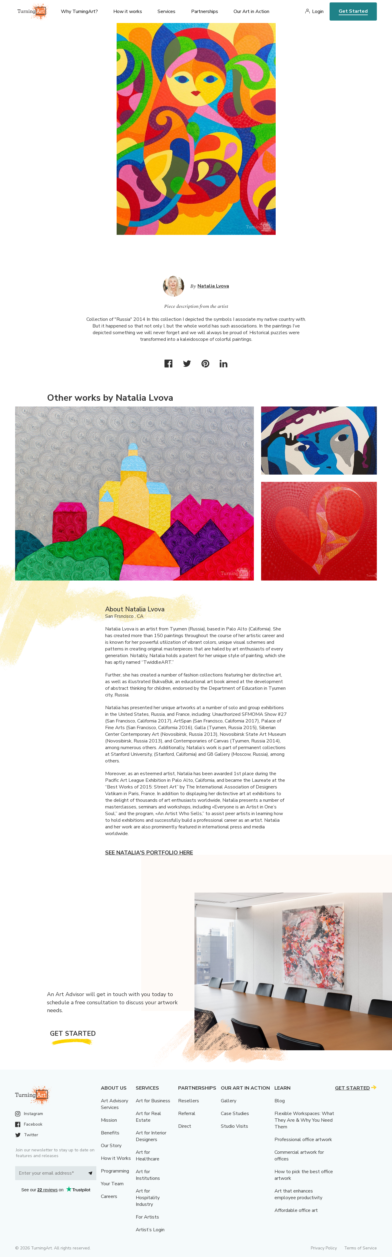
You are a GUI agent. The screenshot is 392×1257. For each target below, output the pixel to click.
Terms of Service (360, 1248)
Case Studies (235, 1113)
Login (318, 11)
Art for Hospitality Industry (148, 1198)
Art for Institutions (148, 1175)
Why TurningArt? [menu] (79, 11)
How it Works (116, 1158)
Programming (115, 1171)
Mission (109, 1120)
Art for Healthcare (147, 1155)
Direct (184, 1126)
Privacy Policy (324, 1248)
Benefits (110, 1133)
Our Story (111, 1145)
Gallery (228, 1100)
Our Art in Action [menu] (251, 11)
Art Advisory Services (114, 1104)
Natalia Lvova (213, 286)
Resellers (188, 1100)
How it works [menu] (127, 11)
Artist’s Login (150, 1229)
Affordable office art (296, 1210)
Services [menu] (166, 11)
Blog (279, 1100)
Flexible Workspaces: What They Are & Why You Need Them (304, 1120)
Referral (186, 1113)
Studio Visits (234, 1126)
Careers (109, 1196)
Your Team (112, 1183)
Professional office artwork (303, 1139)
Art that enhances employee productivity (298, 1194)
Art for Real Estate (148, 1117)
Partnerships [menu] (204, 11)
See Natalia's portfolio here (149, 852)
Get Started (353, 11)
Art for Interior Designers (151, 1136)
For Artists (147, 1217)
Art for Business (153, 1100)
